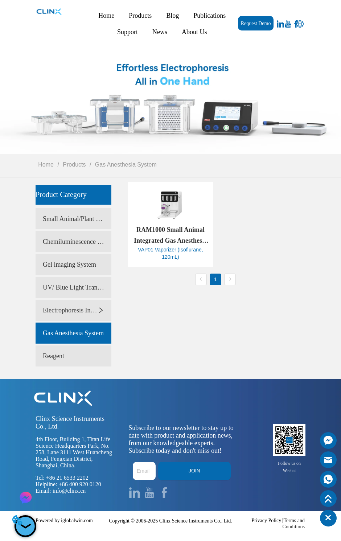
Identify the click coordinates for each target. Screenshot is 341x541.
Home (106, 15)
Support (127, 32)
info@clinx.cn (69, 491)
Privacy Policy (266, 520)
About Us (194, 32)
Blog (172, 15)
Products (140, 15)
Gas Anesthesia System (124, 164)
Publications (209, 15)
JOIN (194, 471)
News (159, 32)
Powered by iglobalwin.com (64, 520)
